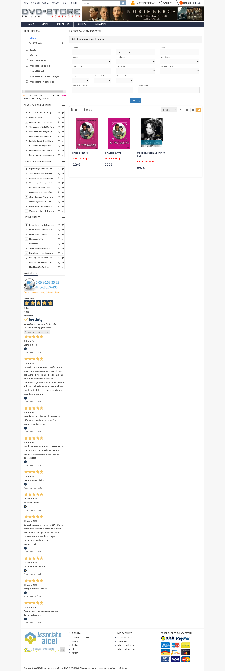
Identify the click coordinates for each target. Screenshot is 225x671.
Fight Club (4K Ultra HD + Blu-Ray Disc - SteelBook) (41, 169)
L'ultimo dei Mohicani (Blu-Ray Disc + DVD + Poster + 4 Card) (41, 178)
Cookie (75, 645)
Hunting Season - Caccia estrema (41, 262)
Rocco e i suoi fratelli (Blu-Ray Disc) (41, 229)
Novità (32, 49)
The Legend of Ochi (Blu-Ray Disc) (41, 127)
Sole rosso (33, 243)
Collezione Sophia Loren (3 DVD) (151, 154)
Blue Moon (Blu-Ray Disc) (39, 267)
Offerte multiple (37, 60)
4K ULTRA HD (63, 24)
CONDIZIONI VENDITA (39, 3)
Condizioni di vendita (81, 637)
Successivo (43, 332)
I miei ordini (122, 641)
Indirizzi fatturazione (126, 649)
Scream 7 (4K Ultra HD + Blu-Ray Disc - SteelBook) (41, 201)
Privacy (75, 641)
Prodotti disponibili (39, 65)
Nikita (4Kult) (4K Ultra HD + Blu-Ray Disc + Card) (41, 206)
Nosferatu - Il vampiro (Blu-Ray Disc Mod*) (41, 145)
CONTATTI (73, 3)
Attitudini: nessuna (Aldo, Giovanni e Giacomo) (41, 131)
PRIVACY (55, 3)
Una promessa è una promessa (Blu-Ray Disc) (41, 155)
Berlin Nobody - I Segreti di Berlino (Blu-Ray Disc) (41, 136)
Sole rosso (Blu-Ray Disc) (39, 248)
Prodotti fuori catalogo (41, 81)
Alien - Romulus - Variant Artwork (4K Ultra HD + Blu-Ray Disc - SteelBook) (41, 197)
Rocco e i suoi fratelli (38, 234)
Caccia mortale (35, 117)
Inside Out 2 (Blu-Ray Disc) (40, 113)
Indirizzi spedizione (125, 645)
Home (31, 24)
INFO (64, 3)
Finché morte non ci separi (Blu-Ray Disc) (41, 253)
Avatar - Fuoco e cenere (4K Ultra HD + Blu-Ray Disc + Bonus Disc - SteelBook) (41, 192)
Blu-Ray (82, 24)
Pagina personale (125, 637)
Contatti (75, 653)
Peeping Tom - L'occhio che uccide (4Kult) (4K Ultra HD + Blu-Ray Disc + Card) (41, 122)
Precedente (30, 332)
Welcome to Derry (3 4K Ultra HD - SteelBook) (41, 211)
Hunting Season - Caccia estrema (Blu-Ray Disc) (41, 257)
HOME (25, 3)
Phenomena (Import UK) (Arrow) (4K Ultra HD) (41, 150)
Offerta (33, 55)
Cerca (135, 100)
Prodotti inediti (37, 71)
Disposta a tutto (36, 239)
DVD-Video (100, 24)
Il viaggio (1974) (80, 153)
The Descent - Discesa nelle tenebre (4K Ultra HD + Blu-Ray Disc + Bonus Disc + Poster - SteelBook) (41, 173)
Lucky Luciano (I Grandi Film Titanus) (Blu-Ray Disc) (41, 141)
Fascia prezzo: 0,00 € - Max (37, 98)
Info (73, 649)
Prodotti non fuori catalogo (44, 76)
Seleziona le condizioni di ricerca (88, 39)
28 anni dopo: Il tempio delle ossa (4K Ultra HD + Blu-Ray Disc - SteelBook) (41, 183)
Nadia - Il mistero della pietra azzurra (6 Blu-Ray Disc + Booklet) (41, 225)
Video (45, 24)
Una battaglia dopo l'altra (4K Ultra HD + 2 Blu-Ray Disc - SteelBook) (41, 187)
